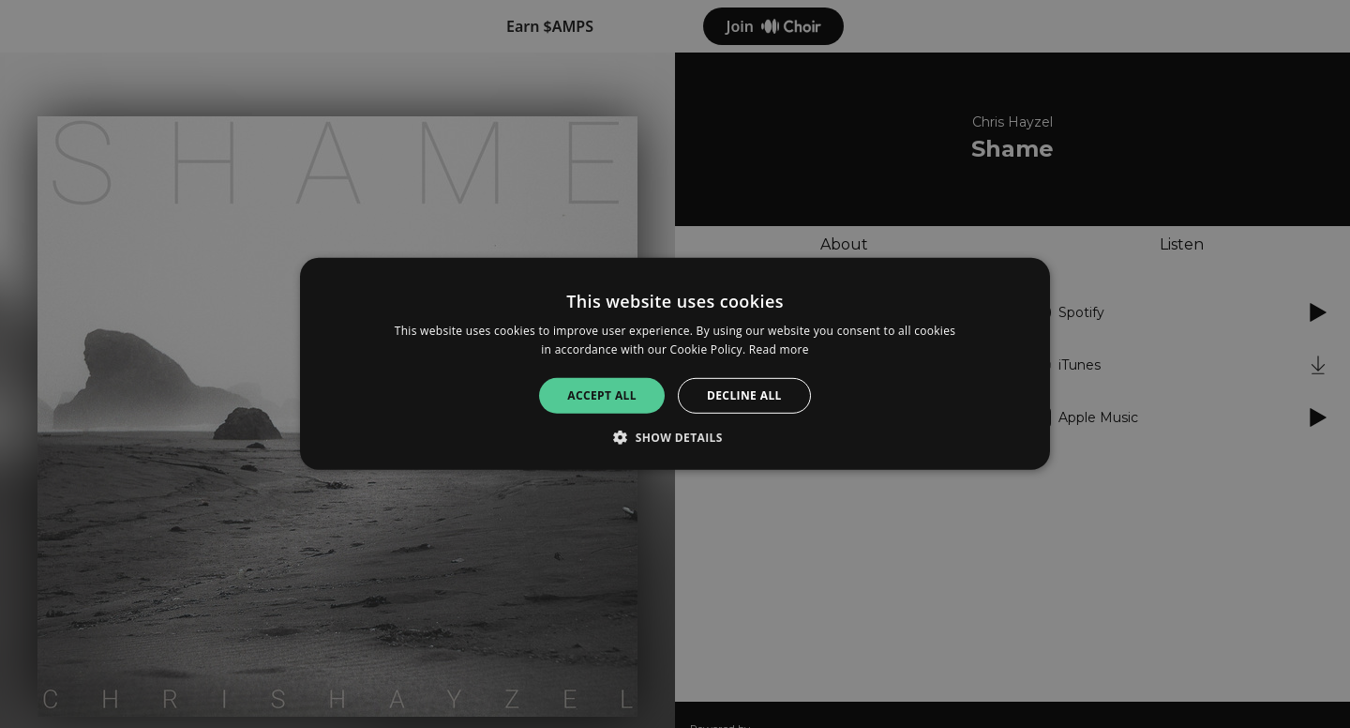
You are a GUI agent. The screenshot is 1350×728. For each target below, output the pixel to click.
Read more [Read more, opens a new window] (779, 349)
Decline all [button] (744, 395)
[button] (675, 437)
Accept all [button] (602, 395)
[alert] (675, 364)
